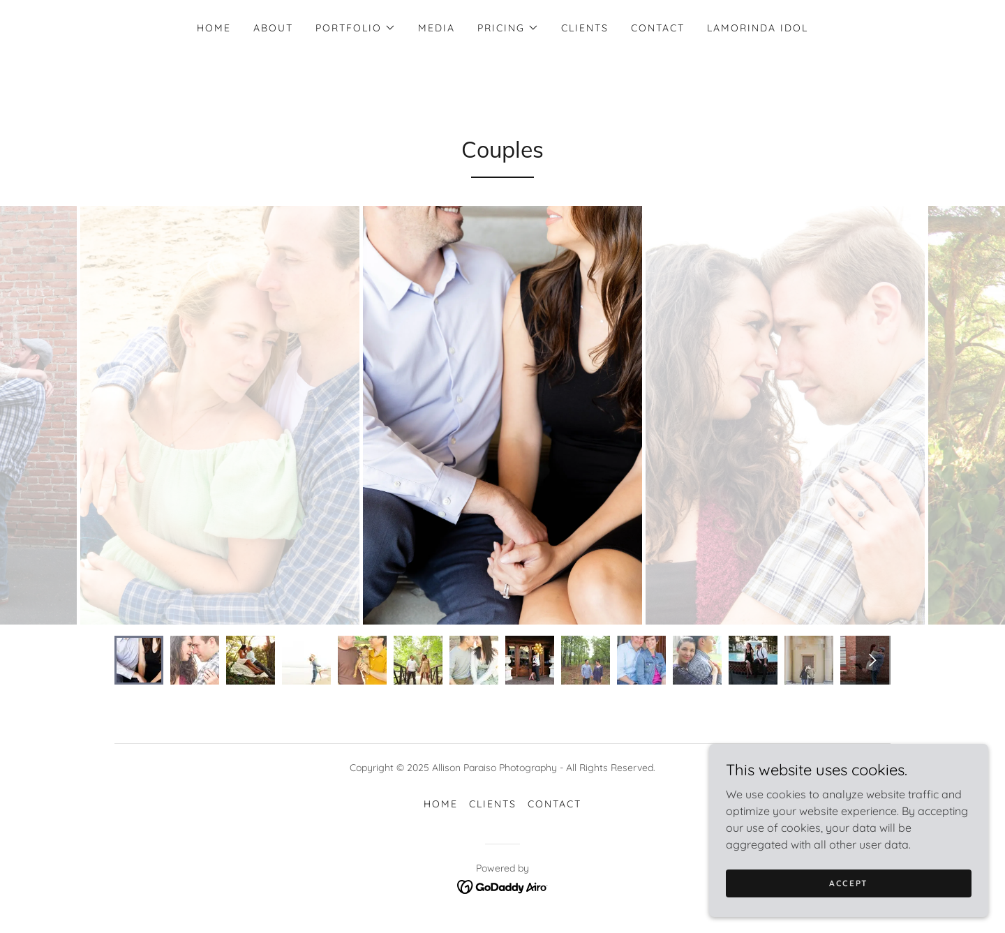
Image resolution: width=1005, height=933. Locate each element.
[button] (355, 28)
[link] (503, 886)
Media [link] (436, 28)
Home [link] (214, 28)
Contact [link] (658, 28)
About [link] (273, 28)
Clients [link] (585, 28)
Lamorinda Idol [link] (757, 28)
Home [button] (441, 804)
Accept (848, 883)
